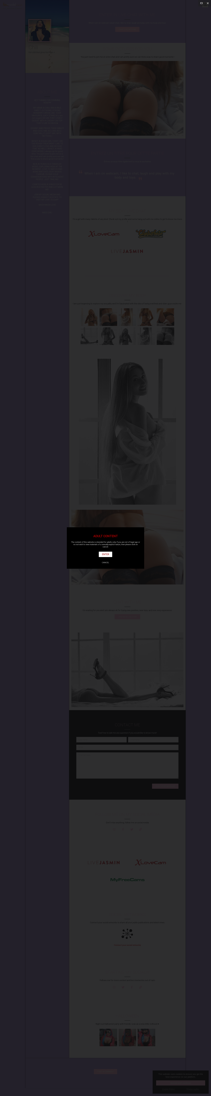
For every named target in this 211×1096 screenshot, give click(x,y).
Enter (105, 554)
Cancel (105, 562)
